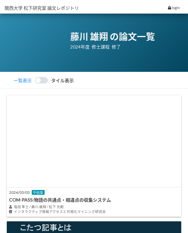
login (174, 8)
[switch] (44, 80)
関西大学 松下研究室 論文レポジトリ (42, 8)
